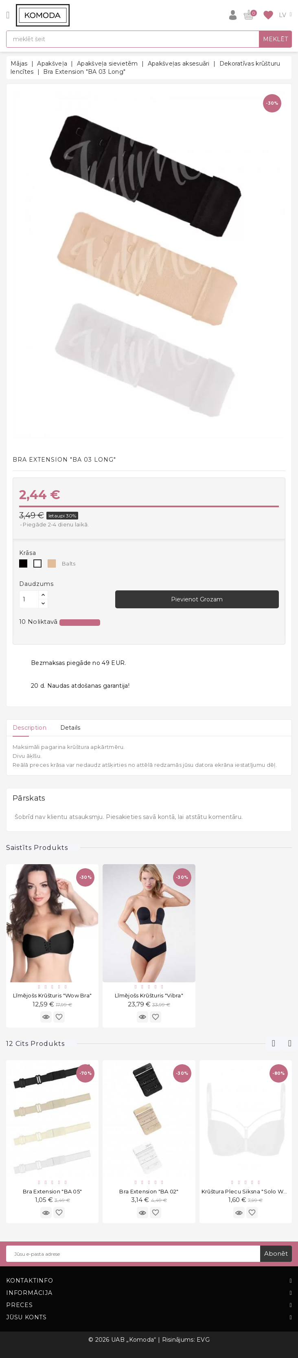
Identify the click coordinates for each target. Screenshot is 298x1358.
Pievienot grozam (197, 599)
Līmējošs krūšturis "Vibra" (149, 995)
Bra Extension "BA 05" (52, 1191)
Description (29, 727)
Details (71, 727)
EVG (203, 1339)
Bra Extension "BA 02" (148, 1191)
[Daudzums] (29, 599)
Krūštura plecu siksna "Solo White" (249, 1191)
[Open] (8, 15)
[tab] (30, 728)
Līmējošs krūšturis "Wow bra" (52, 995)
